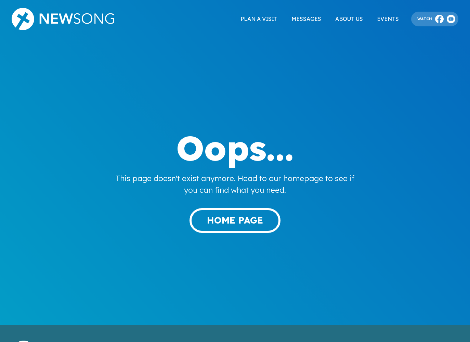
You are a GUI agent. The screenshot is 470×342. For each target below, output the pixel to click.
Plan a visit (258, 18)
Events (388, 18)
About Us (349, 18)
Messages (306, 18)
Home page (235, 220)
